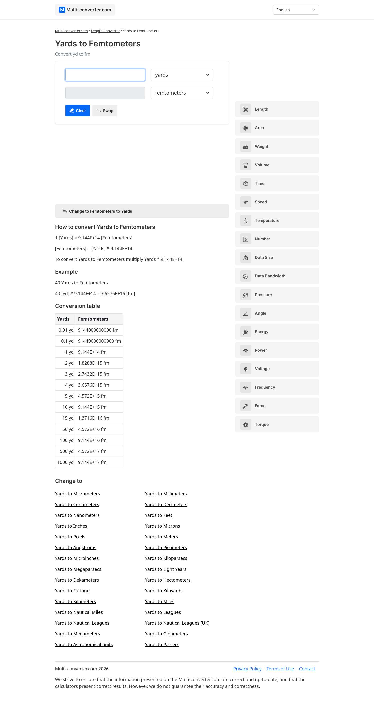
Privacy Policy (247, 669)
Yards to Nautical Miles (79, 612)
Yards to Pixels (70, 537)
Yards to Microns (162, 526)
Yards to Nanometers (77, 515)
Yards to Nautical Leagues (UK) (177, 623)
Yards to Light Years (166, 569)
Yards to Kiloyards (164, 591)
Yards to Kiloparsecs (166, 558)
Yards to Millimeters (166, 494)
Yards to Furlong (72, 591)
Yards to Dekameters (77, 580)
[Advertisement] (142, 163)
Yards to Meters (161, 537)
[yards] (105, 75)
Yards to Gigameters (166, 634)
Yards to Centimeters (77, 504)
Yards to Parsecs (162, 644)
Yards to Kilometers (75, 601)
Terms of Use (280, 669)
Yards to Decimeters (166, 504)
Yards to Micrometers (77, 494)
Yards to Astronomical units (84, 644)
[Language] (296, 10)
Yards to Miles (159, 601)
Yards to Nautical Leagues (82, 623)
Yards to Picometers (166, 547)
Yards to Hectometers (168, 580)
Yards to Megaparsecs (78, 569)
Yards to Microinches (77, 558)
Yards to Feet (158, 515)
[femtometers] (105, 93)
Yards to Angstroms (75, 547)
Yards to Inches (71, 526)
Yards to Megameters (77, 634)
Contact (307, 669)
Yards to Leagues (163, 612)
